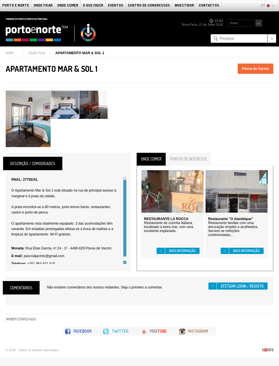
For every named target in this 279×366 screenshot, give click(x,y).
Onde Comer (67, 5)
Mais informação (182, 251)
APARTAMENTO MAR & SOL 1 (79, 53)
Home (10, 53)
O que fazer (93, 5)
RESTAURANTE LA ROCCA (166, 219)
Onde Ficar (43, 5)
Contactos (209, 5)
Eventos (115, 5)
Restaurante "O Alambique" (230, 219)
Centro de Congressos (149, 5)
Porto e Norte (15, 5)
